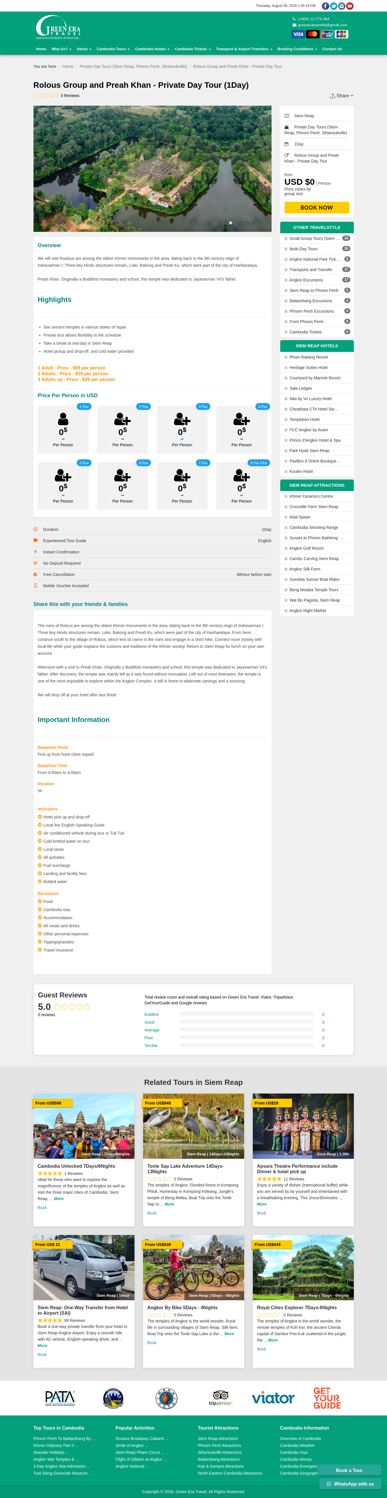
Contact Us (332, 49)
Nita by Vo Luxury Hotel (308, 398)
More (58, 1198)
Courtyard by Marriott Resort (313, 378)
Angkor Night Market (305, 610)
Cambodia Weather (297, 1445)
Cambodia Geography (300, 1473)
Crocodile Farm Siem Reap (312, 506)
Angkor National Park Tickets (313, 259)
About (84, 49)
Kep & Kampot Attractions (221, 1466)
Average (152, 1030)
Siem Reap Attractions (218, 1438)
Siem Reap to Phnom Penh (312, 290)
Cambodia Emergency (300, 1466)
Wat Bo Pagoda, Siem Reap (312, 600)
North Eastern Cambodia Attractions (230, 1473)
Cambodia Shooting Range (311, 527)
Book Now (317, 207)
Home (41, 49)
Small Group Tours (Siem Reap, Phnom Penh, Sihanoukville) (313, 238)
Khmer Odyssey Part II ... (55, 1445)
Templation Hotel (302, 419)
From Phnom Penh (304, 321)
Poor (149, 1038)
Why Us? (62, 49)
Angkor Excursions (304, 280)
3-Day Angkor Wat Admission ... (61, 1466)
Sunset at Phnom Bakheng (311, 538)
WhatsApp (350, 1483)
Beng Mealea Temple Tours (312, 589)
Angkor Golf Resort (304, 548)
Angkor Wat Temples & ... (56, 1459)
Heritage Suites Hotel (306, 367)
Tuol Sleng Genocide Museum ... (62, 1473)
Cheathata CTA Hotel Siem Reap (313, 409)
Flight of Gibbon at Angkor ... (141, 1459)
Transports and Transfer (309, 269)
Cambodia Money (296, 1459)
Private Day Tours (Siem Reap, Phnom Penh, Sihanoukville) (133, 66)
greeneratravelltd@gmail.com (320, 25)
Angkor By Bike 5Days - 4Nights (182, 1307)
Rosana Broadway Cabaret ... (142, 1438)
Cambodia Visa (294, 1452)
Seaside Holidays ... (51, 1452)
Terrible (151, 1045)
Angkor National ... (132, 1466)
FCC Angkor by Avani (306, 430)
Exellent (152, 1014)
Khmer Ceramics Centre (309, 496)
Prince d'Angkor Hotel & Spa (313, 440)
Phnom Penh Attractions (219, 1445)
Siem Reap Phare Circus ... (140, 1452)
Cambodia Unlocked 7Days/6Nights (76, 1166)
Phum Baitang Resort (306, 357)
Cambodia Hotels (152, 49)
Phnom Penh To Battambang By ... (64, 1438)
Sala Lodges (298, 388)
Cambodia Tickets (193, 49)
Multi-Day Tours (301, 249)
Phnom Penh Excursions (309, 311)
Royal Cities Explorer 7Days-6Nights (297, 1307)
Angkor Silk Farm (302, 569)
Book (42, 1207)
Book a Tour (350, 1470)
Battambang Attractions (219, 1459)
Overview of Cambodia (300, 1438)
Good (149, 1022)
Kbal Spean (298, 517)
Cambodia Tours (113, 49)
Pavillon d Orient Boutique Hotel (313, 461)
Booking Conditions (297, 49)
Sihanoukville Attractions (220, 1452)
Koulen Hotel (299, 471)
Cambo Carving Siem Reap (312, 558)
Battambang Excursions (308, 301)
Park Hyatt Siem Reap (307, 450)
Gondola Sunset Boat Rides (312, 579)
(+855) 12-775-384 (311, 19)
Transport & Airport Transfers (244, 49)
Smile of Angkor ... (132, 1445)
